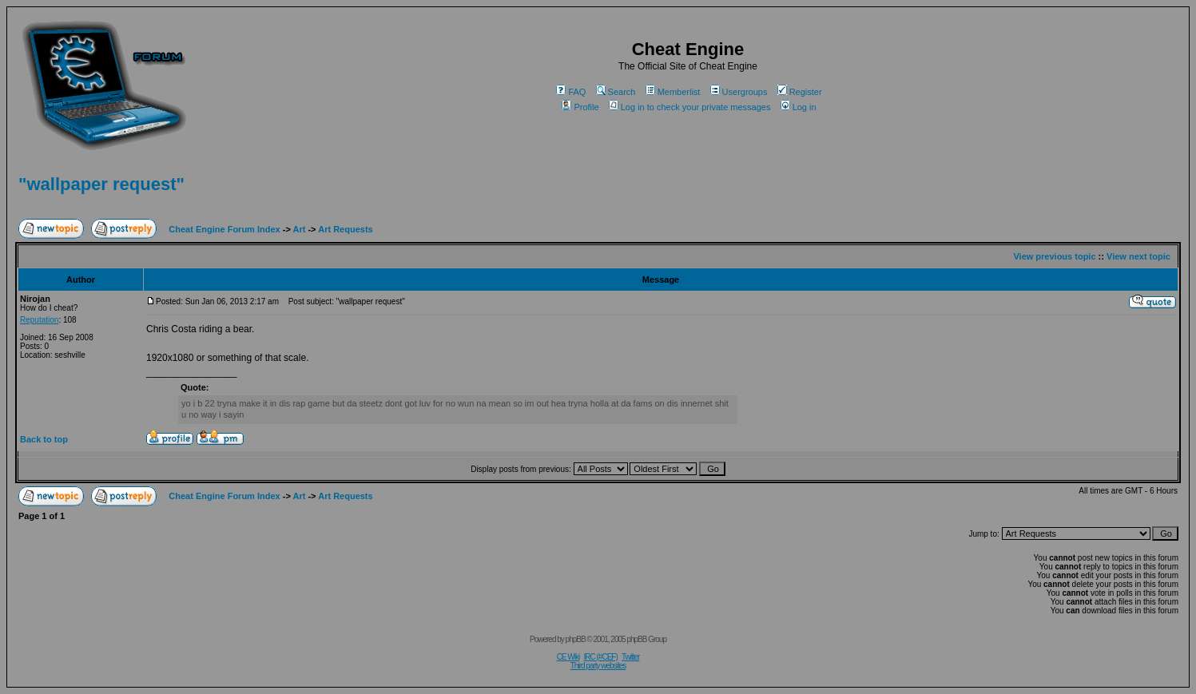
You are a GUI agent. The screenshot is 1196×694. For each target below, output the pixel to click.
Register (799, 92)
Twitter (630, 656)
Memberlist (673, 92)
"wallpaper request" (101, 184)
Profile (580, 107)
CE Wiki (568, 656)
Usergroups (739, 92)
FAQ (571, 92)
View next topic (1138, 256)
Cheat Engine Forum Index (224, 229)
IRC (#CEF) (601, 656)
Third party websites (598, 665)
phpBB (576, 639)
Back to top (44, 439)
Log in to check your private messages (690, 107)
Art (299, 229)
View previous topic (1054, 256)
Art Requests (345, 229)
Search (616, 92)
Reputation (39, 319)
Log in (799, 107)
